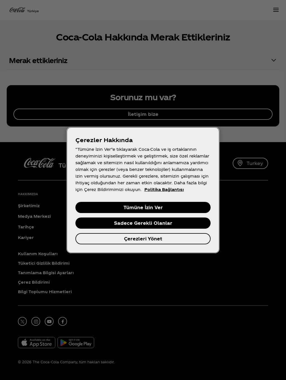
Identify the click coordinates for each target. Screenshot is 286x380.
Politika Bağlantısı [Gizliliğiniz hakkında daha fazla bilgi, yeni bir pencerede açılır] (164, 189)
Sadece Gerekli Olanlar (143, 223)
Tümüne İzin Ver (143, 207)
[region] (143, 190)
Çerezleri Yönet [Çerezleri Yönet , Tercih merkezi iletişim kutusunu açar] (143, 238)
